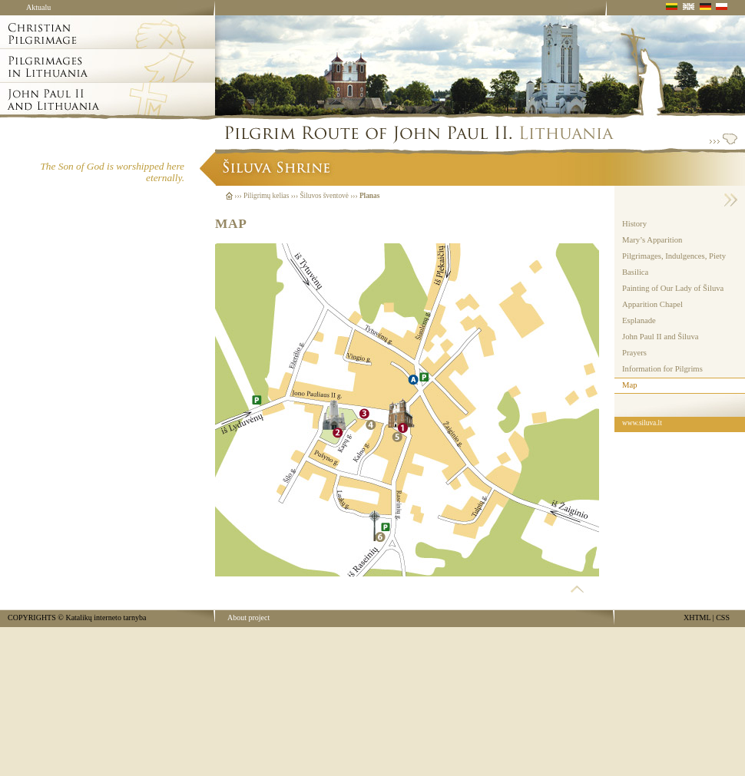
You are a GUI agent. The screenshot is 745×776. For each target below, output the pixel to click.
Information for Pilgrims (662, 369)
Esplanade (639, 320)
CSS (723, 617)
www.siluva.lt (642, 423)
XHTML (697, 617)
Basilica (635, 272)
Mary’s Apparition (652, 240)
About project (248, 617)
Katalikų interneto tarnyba (105, 617)
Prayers (634, 352)
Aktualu (38, 7)
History (634, 224)
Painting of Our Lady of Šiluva (672, 288)
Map (629, 385)
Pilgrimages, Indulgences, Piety (674, 256)
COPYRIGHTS (32, 617)
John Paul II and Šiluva (660, 336)
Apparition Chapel (652, 304)
